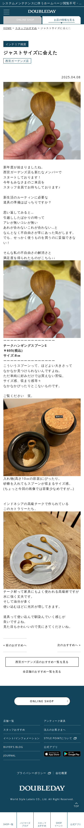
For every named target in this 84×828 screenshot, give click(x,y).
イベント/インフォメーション (21, 738)
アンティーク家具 (55, 720)
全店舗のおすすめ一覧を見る (42, 671)
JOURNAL (9, 755)
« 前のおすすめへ (15, 645)
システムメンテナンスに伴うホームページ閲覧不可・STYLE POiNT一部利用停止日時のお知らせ (40, 3)
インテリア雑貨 (16, 44)
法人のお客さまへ (55, 729)
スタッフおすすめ (26, 28)
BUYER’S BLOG (13, 747)
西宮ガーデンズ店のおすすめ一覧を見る (42, 662)
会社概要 (61, 773)
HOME (7, 28)
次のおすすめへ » (69, 645)
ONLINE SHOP (42, 701)
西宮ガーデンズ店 (17, 61)
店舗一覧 (8, 720)
